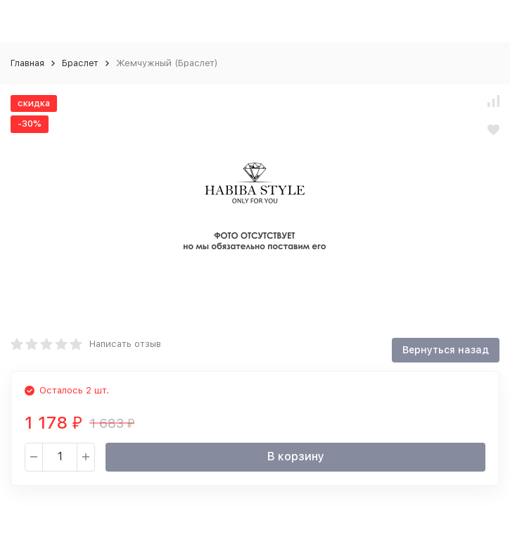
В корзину (295, 456)
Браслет (80, 63)
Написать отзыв (125, 344)
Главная (27, 63)
